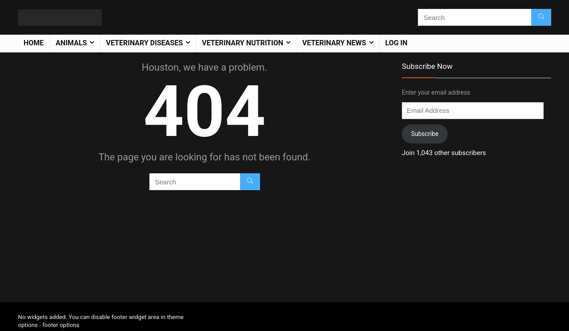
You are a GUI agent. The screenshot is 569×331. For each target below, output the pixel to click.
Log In (396, 43)
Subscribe (425, 133)
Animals (71, 43)
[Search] (541, 17)
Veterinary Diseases (144, 43)
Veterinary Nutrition (242, 43)
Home (34, 43)
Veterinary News (334, 43)
